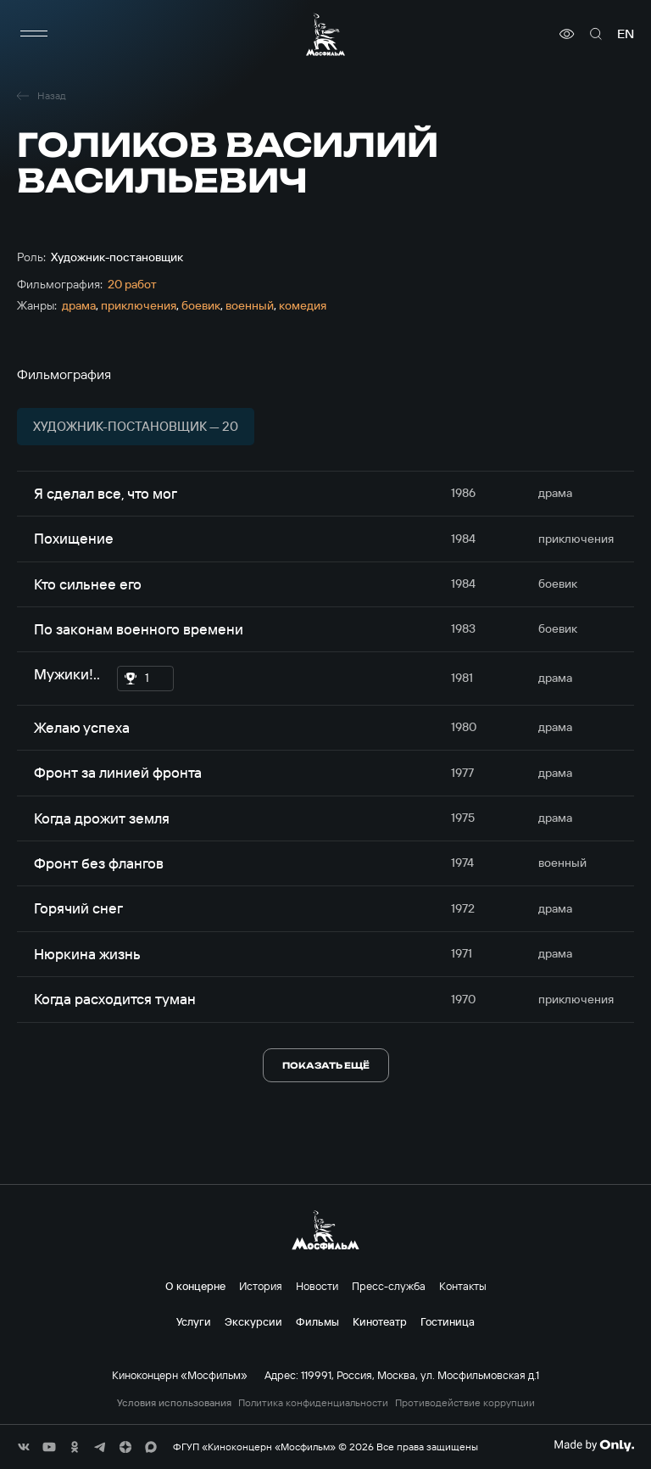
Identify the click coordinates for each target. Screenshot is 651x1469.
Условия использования (174, 1403)
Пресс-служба (389, 1286)
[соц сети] (24, 1447)
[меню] (34, 34)
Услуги (193, 1321)
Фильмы (317, 1321)
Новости (317, 1286)
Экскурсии (253, 1321)
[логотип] (325, 34)
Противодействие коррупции (465, 1403)
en (625, 34)
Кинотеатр (380, 1321)
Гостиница (447, 1321)
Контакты (463, 1286)
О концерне (195, 1286)
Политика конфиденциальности (313, 1403)
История (260, 1286)
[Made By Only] (594, 1445)
